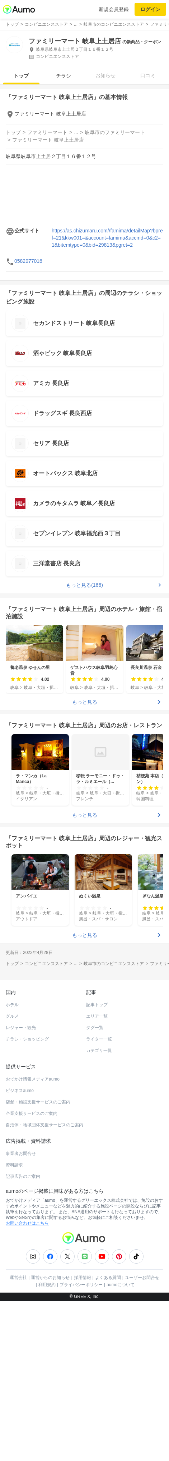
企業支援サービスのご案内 (31, 1113)
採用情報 (82, 1277)
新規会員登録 (114, 9)
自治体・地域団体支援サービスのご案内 (44, 1125)
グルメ (12, 1016)
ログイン (150, 9)
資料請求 (14, 1165)
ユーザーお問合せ (142, 1277)
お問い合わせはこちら (27, 1223)
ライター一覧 (99, 1039)
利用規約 (47, 1285)
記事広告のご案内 (23, 1176)
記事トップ (97, 1005)
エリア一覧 (97, 1016)
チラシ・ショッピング (27, 1039)
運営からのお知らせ (50, 1277)
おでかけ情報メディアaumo (33, 1079)
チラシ (63, 76)
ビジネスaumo (20, 1090)
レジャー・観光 (21, 1027)
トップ (21, 76)
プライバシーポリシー (81, 1285)
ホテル (12, 1005)
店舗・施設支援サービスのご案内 (38, 1102)
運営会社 (18, 1277)
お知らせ (105, 75)
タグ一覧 (94, 1027)
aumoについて (121, 1285)
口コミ (147, 75)
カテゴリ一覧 (99, 1050)
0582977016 (28, 261)
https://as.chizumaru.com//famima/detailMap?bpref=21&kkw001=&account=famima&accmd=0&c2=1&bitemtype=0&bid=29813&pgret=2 (107, 238)
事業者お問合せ (21, 1153)
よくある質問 (108, 1277)
